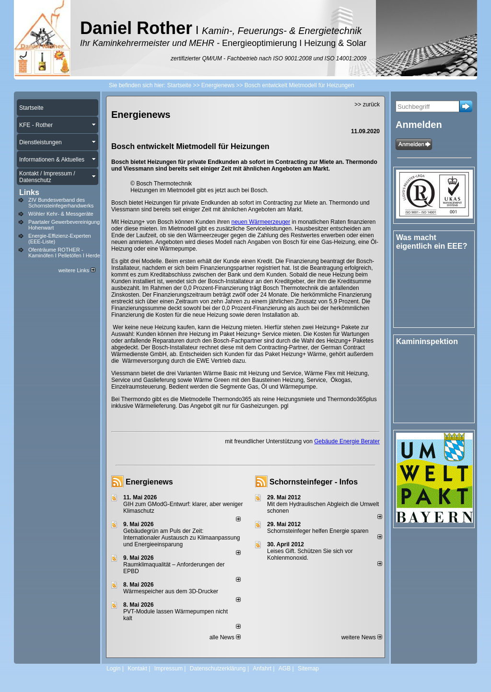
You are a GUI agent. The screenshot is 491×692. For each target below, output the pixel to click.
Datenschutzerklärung (218, 668)
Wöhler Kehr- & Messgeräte (61, 214)
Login (113, 668)
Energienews (149, 482)
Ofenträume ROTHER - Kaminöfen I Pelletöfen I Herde (64, 252)
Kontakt (137, 668)
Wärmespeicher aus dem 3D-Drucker (170, 591)
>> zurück (367, 104)
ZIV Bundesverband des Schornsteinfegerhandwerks (61, 202)
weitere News (361, 637)
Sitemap (308, 668)
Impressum (168, 668)
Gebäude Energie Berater (347, 441)
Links (29, 192)
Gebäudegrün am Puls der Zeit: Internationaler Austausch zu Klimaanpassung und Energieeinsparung (181, 538)
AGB (285, 668)
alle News (225, 637)
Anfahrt (262, 668)
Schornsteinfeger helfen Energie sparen (317, 531)
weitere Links (76, 270)
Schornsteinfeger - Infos (313, 482)
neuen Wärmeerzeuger (261, 222)
